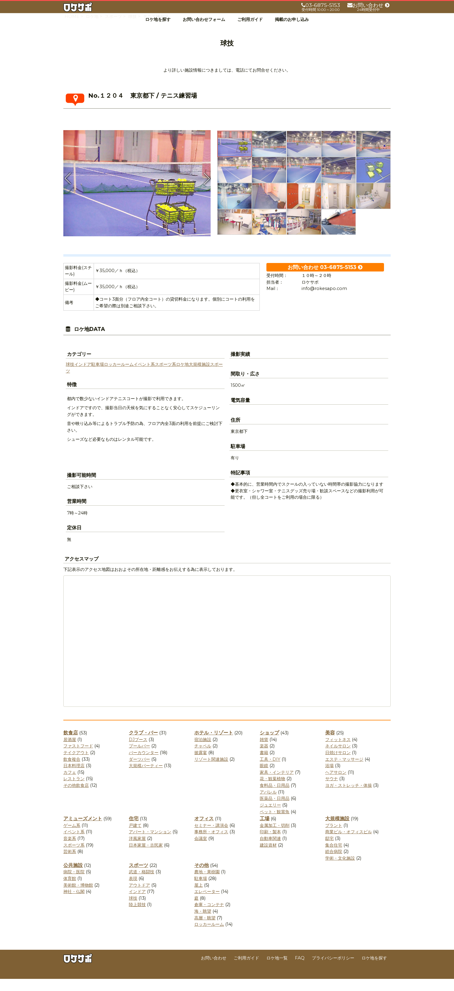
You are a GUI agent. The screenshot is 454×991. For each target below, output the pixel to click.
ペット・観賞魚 (274, 824)
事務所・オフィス (211, 844)
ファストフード (78, 758)
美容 (330, 745)
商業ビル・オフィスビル (348, 844)
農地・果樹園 (207, 884)
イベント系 (144, 376)
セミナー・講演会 (211, 837)
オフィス (204, 831)
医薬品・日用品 (274, 810)
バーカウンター (144, 764)
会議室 (200, 850)
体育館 (69, 890)
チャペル (202, 758)
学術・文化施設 (340, 870)
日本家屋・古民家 (146, 857)
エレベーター (207, 903)
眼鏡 (264, 777)
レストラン (74, 791)
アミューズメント (82, 831)
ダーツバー (139, 771)
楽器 (264, 758)
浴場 (329, 777)
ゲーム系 (71, 837)
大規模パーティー (146, 777)
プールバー (139, 758)
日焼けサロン (338, 764)
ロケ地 (182, 376)
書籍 (264, 764)
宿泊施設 (202, 751)
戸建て (135, 837)
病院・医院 (74, 884)
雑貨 (264, 751)
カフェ (69, 784)
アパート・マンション (150, 844)
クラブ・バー (143, 745)
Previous (67, 190)
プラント (333, 837)
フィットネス (338, 751)
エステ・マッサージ (344, 771)
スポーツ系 (165, 376)
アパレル (268, 804)
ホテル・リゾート (213, 745)
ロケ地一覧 (277, 970)
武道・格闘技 (141, 884)
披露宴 (200, 764)
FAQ (300, 970)
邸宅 (329, 850)
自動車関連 (270, 850)
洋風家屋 (137, 850)
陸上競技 (137, 916)
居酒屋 (69, 751)
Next (206, 190)
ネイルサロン (338, 758)
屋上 (198, 897)
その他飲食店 (76, 797)
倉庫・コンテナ (209, 916)
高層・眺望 (204, 930)
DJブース (138, 751)
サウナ (331, 791)
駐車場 (97, 376)
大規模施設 (199, 376)
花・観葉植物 (272, 791)
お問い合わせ (213, 970)
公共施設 (73, 877)
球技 (70, 376)
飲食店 (70, 745)
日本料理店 (74, 777)
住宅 (134, 831)
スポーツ (138, 877)
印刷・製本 (270, 844)
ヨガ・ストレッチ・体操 (348, 797)
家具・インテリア (277, 784)
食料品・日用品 (274, 797)
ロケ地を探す (158, 19)
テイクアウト (76, 764)
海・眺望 (202, 923)
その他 (201, 877)
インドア (82, 376)
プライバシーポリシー (333, 970)
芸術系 (69, 863)
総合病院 (333, 863)
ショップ (269, 745)
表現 (133, 890)
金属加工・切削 (274, 837)
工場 (264, 831)
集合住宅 (333, 857)
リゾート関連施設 (211, 771)
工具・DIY (270, 771)
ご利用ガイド (250, 19)
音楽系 (69, 850)
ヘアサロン (335, 784)
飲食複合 (71, 771)
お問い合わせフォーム (204, 19)
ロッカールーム (119, 376)
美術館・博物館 (78, 897)
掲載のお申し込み (292, 19)
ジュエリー (270, 817)
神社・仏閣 (74, 903)
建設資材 (268, 857)
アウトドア (139, 897)
